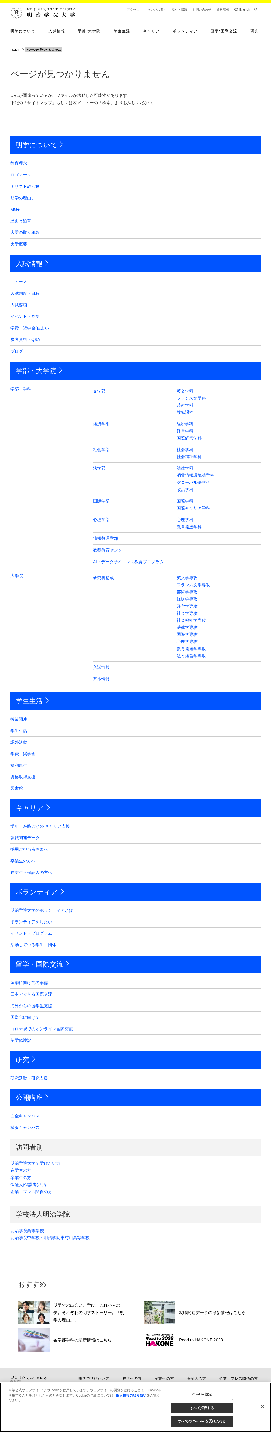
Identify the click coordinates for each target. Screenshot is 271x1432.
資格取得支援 (22, 777)
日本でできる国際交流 (31, 994)
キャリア (151, 31)
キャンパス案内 (156, 9)
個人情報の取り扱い (130, 1395)
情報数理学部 (105, 538)
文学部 (99, 391)
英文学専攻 (187, 578)
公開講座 (29, 1098)
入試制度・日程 (25, 293)
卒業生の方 (20, 1177)
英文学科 (185, 391)
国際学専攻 (187, 634)
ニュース (18, 282)
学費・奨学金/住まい (29, 328)
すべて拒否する (202, 1408)
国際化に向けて (25, 1017)
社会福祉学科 (189, 456)
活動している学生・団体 (33, 945)
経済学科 (185, 424)
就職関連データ (25, 838)
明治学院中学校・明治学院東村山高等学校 (50, 1237)
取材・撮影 (179, 9)
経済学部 (101, 424)
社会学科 (185, 449)
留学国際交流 (224, 31)
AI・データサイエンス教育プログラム (128, 562)
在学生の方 (20, 1170)
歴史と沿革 (20, 221)
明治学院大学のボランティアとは (41, 910)
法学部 (99, 468)
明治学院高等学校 (27, 1230)
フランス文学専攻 (193, 585)
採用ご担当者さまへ (29, 849)
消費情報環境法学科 (195, 475)
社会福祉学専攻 (191, 620)
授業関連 (18, 719)
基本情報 (101, 679)
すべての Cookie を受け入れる (202, 1421)
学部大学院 (89, 31)
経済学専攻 (187, 599)
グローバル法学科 (193, 482)
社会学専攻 (187, 613)
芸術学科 (185, 405)
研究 (254, 31)
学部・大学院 (36, 371)
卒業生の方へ (22, 861)
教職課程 (185, 412)
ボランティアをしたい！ (33, 922)
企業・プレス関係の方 (31, 1192)
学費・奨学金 (22, 753)
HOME (15, 50)
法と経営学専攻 (191, 656)
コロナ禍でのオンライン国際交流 (41, 1029)
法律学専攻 (187, 627)
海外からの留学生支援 (31, 1006)
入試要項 (18, 305)
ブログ (16, 351)
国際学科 (185, 501)
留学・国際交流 (39, 964)
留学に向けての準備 (29, 982)
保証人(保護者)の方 (28, 1184)
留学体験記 (20, 1040)
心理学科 (185, 519)
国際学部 (101, 501)
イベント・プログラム (31, 933)
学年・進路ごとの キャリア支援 (40, 826)
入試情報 (56, 31)
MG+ (15, 209)
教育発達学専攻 (191, 649)
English (244, 9)
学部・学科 (20, 389)
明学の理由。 (22, 198)
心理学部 (101, 519)
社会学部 (101, 449)
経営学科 (185, 431)
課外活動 (18, 742)
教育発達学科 (189, 527)
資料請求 (223, 9)
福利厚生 (18, 765)
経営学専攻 (187, 606)
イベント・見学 (25, 316)
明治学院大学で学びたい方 (35, 1163)
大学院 (16, 575)
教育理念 (18, 163)
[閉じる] (262, 1406)
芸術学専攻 (187, 592)
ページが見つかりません (44, 50)
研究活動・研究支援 (29, 1078)
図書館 (16, 788)
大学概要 (18, 244)
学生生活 (122, 31)
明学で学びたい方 (93, 1378)
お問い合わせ (202, 9)
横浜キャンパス (25, 1127)
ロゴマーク (20, 175)
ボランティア (185, 31)
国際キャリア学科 (193, 508)
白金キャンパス (25, 1116)
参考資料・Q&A (25, 339)
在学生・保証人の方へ (31, 872)
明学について (23, 31)
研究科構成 (103, 578)
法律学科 (185, 468)
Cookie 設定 (202, 1394)
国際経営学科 (189, 438)
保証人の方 (196, 1378)
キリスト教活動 (25, 186)
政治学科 (185, 489)
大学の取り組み (25, 232)
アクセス (133, 9)
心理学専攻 (187, 641)
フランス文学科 (191, 398)
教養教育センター (109, 550)
